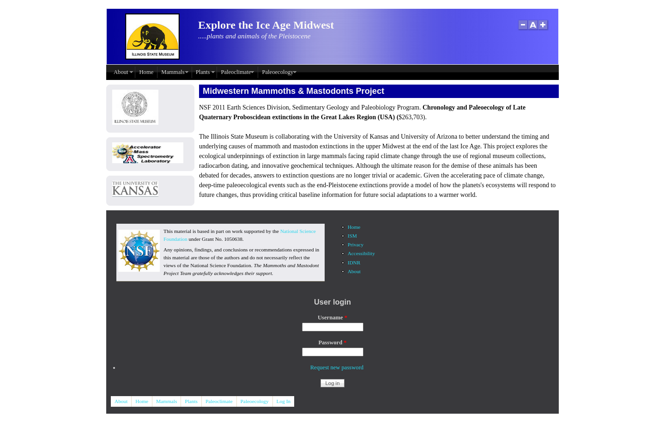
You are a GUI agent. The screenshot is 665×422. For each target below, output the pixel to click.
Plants (203, 72)
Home (146, 72)
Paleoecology (277, 72)
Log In (284, 401)
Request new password (336, 367)
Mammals (172, 72)
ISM (352, 236)
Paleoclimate (236, 72)
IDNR (354, 262)
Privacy (356, 244)
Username (332, 317)
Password (332, 342)
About (121, 72)
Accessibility (361, 253)
